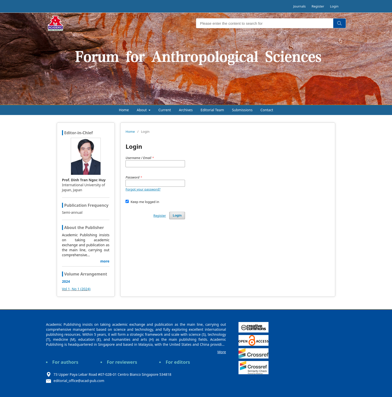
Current (164, 110)
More (221, 352)
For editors (178, 362)
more (105, 261)
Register (318, 6)
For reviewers (122, 362)
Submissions (242, 110)
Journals (299, 6)
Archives (186, 110)
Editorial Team (212, 110)
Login (334, 6)
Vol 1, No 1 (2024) (76, 288)
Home (124, 110)
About (142, 110)
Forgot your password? (143, 189)
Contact (266, 110)
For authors (65, 362)
